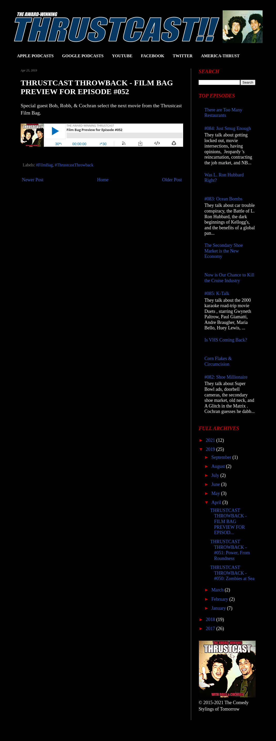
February (220, 599)
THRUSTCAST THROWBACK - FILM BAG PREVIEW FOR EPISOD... (228, 521)
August (218, 466)
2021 (211, 440)
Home (103, 179)
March (217, 589)
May (216, 493)
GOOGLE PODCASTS (82, 56)
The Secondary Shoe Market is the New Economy (224, 251)
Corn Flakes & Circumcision (218, 361)
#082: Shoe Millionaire (226, 377)
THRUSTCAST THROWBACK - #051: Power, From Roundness (230, 550)
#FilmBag (44, 165)
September (221, 457)
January (219, 608)
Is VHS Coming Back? (226, 340)
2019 (211, 449)
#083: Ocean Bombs (223, 198)
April (216, 502)
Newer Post (33, 179)
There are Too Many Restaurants (223, 112)
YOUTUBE (122, 56)
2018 (211, 619)
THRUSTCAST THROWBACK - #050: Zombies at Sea (232, 573)
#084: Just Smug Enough (228, 128)
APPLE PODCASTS (35, 56)
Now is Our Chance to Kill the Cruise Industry (229, 277)
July (215, 475)
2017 (211, 628)
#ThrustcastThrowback (74, 165)
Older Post (172, 179)
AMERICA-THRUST (220, 56)
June (216, 484)
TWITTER (182, 56)
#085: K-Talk (217, 293)
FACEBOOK (152, 56)
